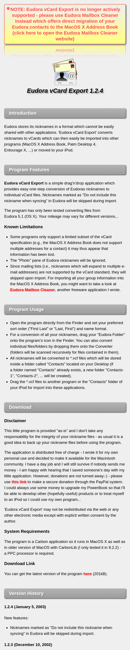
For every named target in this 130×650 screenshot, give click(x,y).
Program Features (29, 169)
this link (19, 482)
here (87, 574)
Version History (26, 593)
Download (20, 407)
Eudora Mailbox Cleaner (32, 290)
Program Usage (26, 309)
